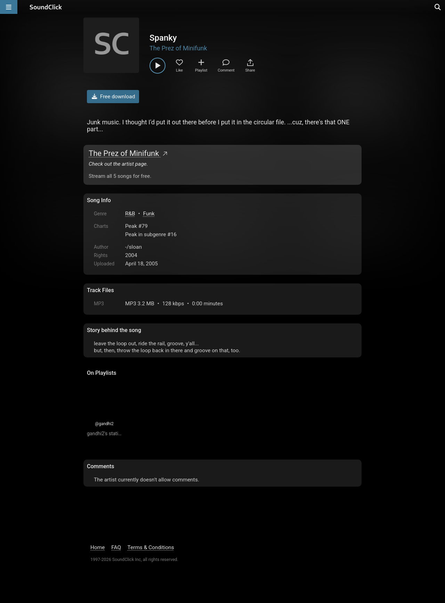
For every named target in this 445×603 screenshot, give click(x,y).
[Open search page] (438, 7)
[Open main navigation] (8, 7)
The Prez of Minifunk (178, 48)
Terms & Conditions (151, 547)
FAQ (116, 547)
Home (97, 547)
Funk (149, 213)
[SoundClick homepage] (46, 7)
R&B (130, 213)
